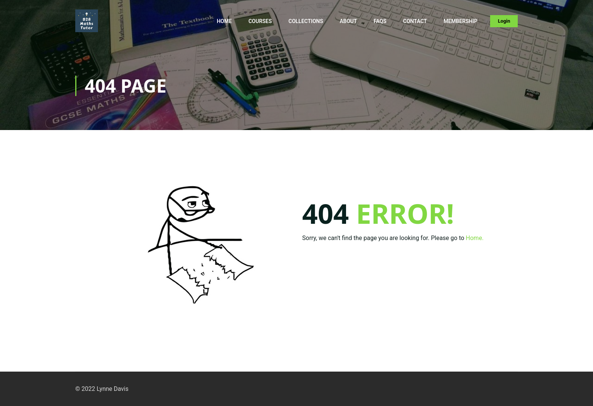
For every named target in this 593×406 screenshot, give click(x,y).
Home (224, 21)
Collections (306, 21)
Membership (461, 21)
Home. (475, 238)
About (348, 21)
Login (504, 21)
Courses (260, 21)
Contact (415, 21)
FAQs (380, 21)
